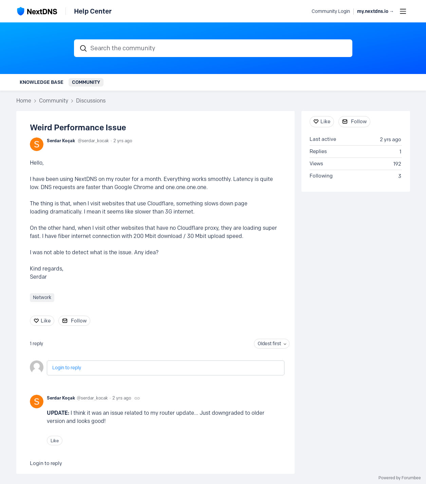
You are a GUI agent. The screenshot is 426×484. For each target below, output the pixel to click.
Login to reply (66, 368)
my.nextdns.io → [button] (375, 11)
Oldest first (269, 344)
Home (23, 100)
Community (86, 82)
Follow (79, 321)
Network (42, 297)
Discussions (91, 100)
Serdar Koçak (61, 140)
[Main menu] (403, 11)
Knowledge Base (41, 82)
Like (46, 321)
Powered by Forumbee (399, 478)
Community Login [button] (331, 11)
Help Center (93, 11)
